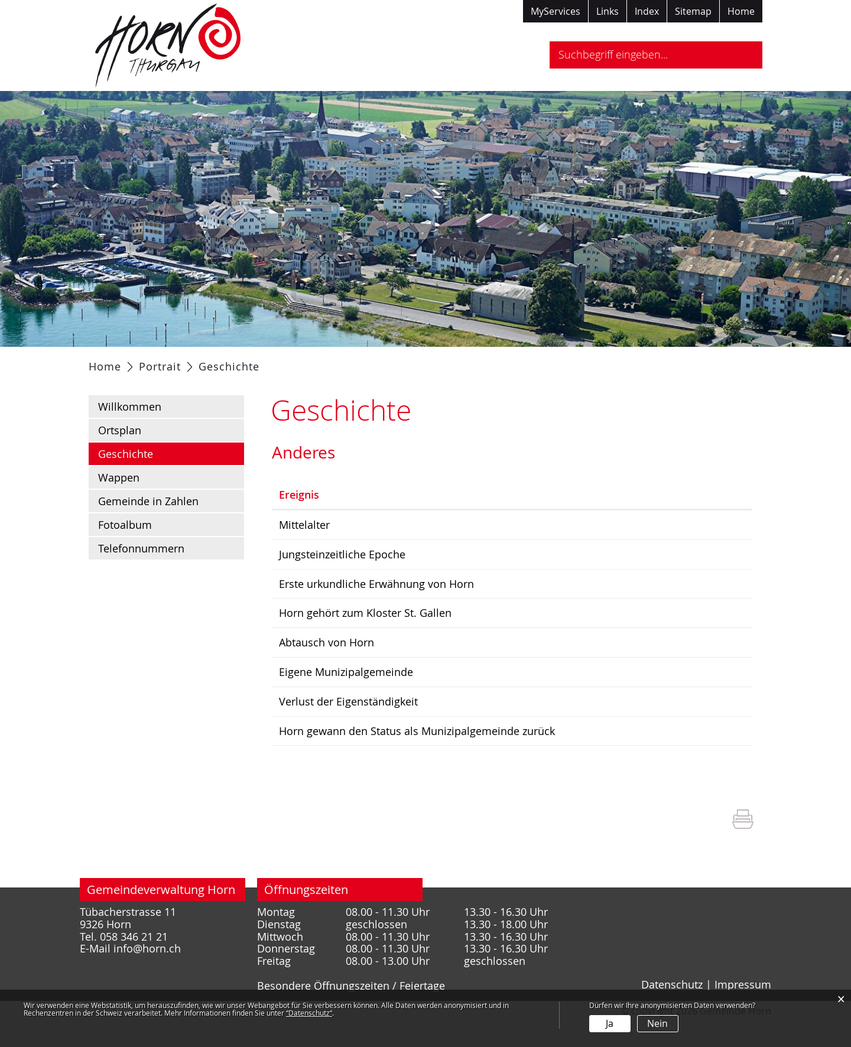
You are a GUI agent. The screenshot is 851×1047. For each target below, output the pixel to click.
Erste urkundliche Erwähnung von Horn (496, 612)
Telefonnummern (141, 578)
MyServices (555, 11)
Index (647, 11)
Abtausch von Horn (446, 670)
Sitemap (693, 11)
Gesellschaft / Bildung (392, 362)
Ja (609, 1023)
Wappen (118, 507)
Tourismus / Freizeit (576, 362)
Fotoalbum (125, 554)
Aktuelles (120, 362)
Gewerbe (487, 362)
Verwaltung (292, 362)
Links (607, 11)
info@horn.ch (147, 974)
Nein (657, 1023)
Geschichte (157, 482)
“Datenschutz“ (309, 1012)
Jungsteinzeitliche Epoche (462, 583)
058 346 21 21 (134, 962)
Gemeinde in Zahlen (148, 531)
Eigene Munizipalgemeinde (466, 699)
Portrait (178, 362)
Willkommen (129, 436)
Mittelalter (424, 554)
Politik (230, 362)
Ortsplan (119, 460)
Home (741, 11)
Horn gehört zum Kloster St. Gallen (485, 641)
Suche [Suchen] (743, 55)
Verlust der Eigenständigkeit (468, 728)
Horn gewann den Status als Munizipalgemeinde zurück (537, 757)
